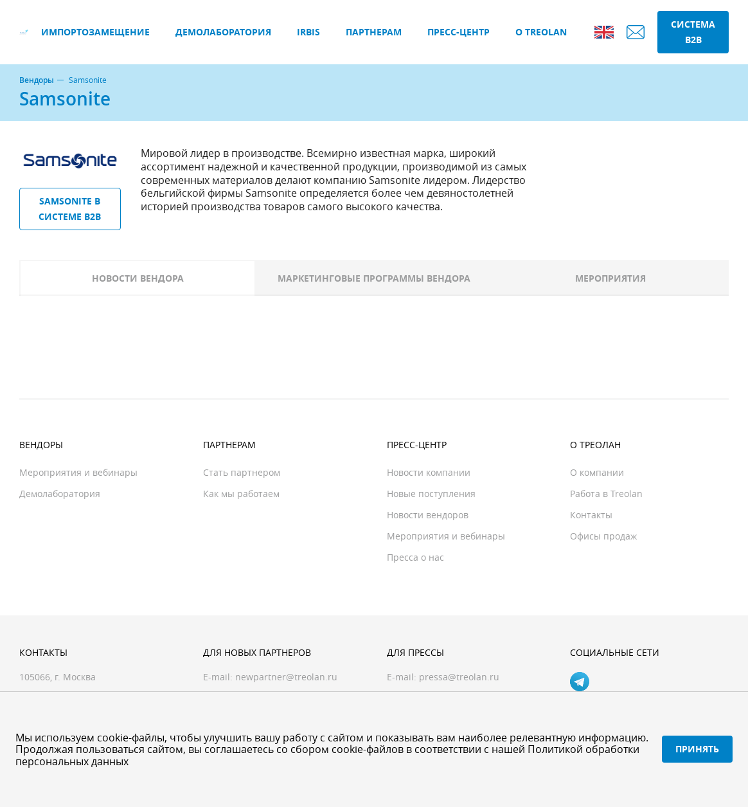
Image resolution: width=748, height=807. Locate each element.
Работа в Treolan (606, 493)
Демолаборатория (223, 32)
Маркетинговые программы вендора (374, 278)
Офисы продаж (603, 536)
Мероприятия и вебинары (78, 472)
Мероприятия (610, 278)
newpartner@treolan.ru (286, 677)
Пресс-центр (458, 32)
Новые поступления (431, 493)
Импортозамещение (95, 32)
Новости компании (428, 472)
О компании (597, 472)
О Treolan (541, 32)
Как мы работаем (241, 493)
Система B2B (693, 32)
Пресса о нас (415, 557)
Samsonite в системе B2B (70, 208)
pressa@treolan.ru (459, 677)
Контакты (591, 515)
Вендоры (36, 80)
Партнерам (374, 32)
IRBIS (308, 32)
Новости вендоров (427, 515)
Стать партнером (241, 472)
